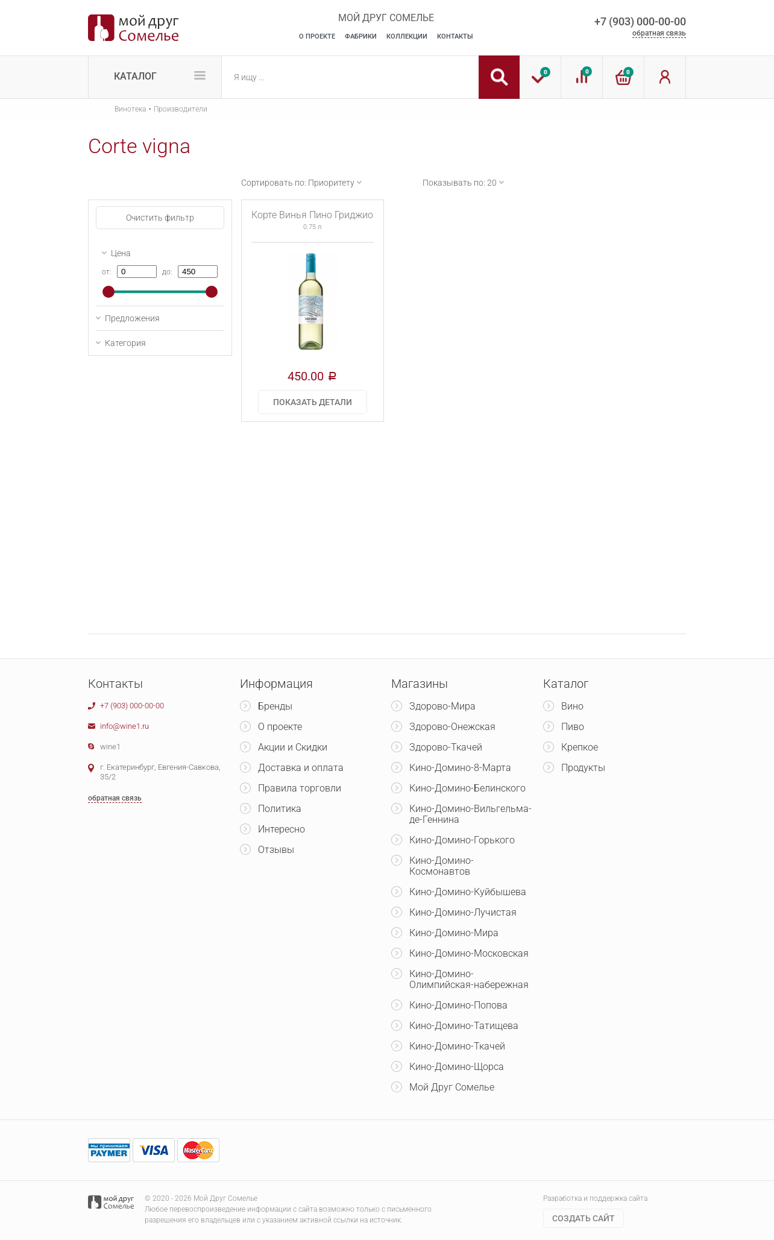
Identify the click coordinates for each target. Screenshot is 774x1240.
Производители (180, 109)
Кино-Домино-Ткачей (457, 1046)
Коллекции (406, 36)
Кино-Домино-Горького (462, 840)
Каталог (135, 76)
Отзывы (276, 849)
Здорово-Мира (442, 706)
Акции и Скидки (292, 747)
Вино (572, 706)
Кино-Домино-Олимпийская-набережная (469, 979)
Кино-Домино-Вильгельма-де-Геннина (470, 814)
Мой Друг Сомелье (451, 1087)
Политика (279, 808)
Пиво (572, 726)
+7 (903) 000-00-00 (640, 21)
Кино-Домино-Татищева (463, 1025)
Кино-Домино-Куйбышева (467, 892)
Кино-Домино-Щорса (456, 1066)
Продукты (583, 767)
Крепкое (579, 747)
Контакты (455, 36)
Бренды (275, 706)
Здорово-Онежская (452, 726)
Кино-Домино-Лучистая (463, 912)
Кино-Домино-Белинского (467, 788)
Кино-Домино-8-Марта (460, 767)
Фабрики (361, 36)
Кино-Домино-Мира (454, 933)
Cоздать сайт (583, 1218)
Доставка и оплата (301, 767)
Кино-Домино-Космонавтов (441, 866)
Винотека (130, 109)
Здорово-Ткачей (445, 747)
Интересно (281, 829)
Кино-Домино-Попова (458, 1005)
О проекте (280, 726)
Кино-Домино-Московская (469, 953)
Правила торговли (299, 788)
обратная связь (659, 33)
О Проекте (317, 36)
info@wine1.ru (124, 726)
